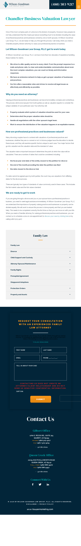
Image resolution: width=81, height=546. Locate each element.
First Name (21, 350)
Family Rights (16, 270)
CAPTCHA (19, 391)
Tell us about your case (26, 365)
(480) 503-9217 (62, 4)
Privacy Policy (46, 504)
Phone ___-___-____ (50, 358)
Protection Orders (18, 288)
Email (18, 358)
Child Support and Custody (22, 258)
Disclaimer (31, 504)
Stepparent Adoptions (20, 282)
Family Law (15, 245)
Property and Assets (19, 294)
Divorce (14, 251)
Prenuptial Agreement (20, 276)
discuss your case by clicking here (57, 216)
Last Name (47, 350)
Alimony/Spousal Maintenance (23, 264)
